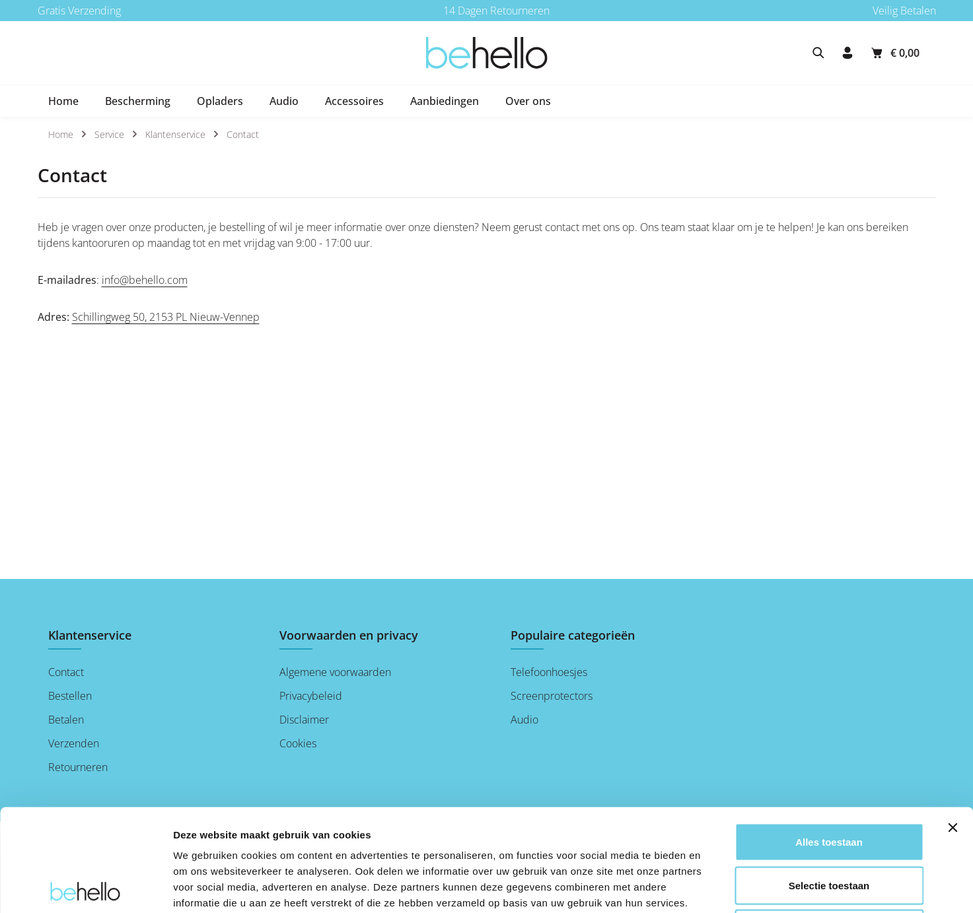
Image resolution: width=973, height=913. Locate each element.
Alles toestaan (829, 739)
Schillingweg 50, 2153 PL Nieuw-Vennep (166, 317)
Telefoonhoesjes (549, 672)
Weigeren (829, 826)
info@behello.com (145, 280)
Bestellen (70, 696)
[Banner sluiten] (952, 725)
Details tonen (713, 887)
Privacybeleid (310, 696)
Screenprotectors (552, 696)
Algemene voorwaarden (335, 672)
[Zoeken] (818, 53)
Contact (66, 672)
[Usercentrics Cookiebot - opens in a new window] (85, 887)
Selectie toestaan (829, 783)
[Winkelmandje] (894, 53)
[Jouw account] (847, 53)
